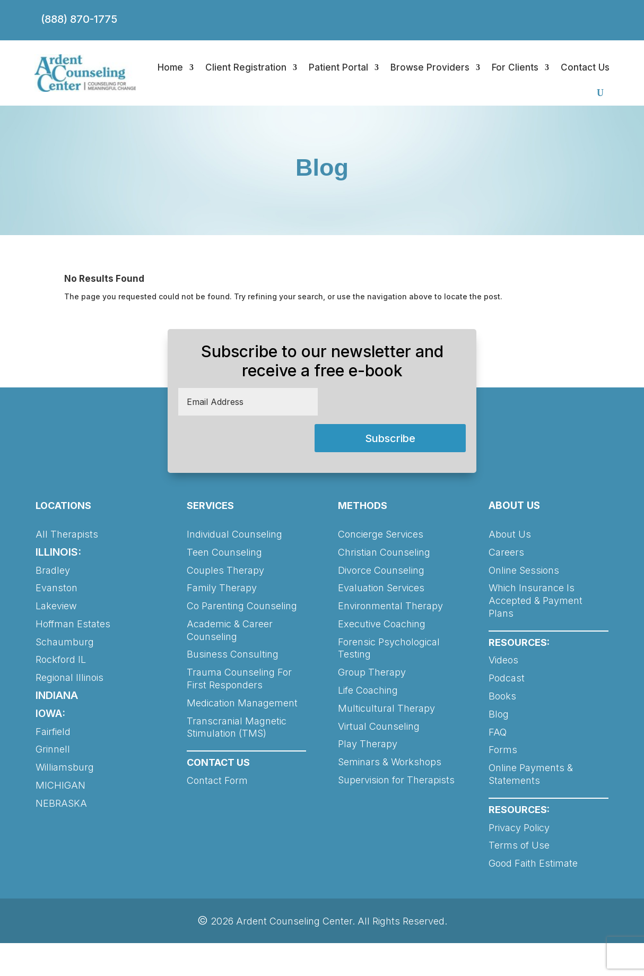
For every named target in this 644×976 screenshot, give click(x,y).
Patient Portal (338, 67)
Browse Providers (429, 67)
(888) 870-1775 (79, 19)
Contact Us (585, 67)
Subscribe (390, 438)
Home (170, 67)
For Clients (515, 67)
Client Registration (245, 67)
